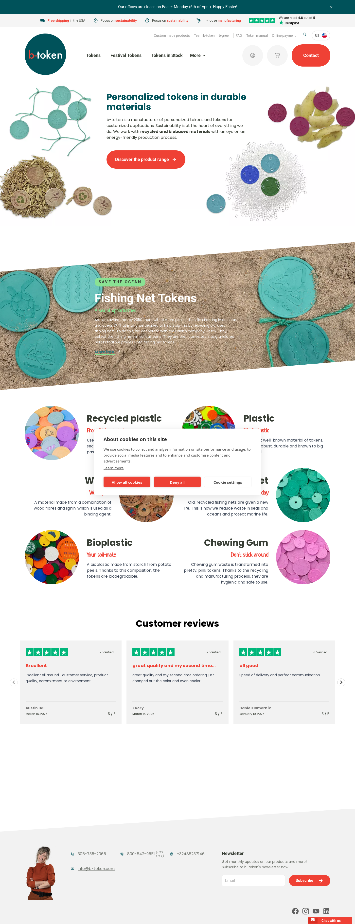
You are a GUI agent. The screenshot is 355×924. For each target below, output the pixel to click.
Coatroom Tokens (138, 833)
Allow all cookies (127, 482)
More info (108, 352)
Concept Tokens (136, 849)
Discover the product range (146, 159)
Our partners (177, 892)
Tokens (93, 55)
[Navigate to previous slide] (14, 682)
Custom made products (172, 35)
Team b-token (204, 35)
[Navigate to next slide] (341, 682)
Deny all (177, 482)
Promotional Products (181, 836)
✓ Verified (106, 652)
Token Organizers (87, 849)
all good (248, 665)
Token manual (257, 35)
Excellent (36, 665)
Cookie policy (209, 913)
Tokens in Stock (167, 55)
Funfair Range (84, 833)
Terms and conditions (151, 913)
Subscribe (310, 820)
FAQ (239, 35)
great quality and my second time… (174, 665)
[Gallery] (177, 682)
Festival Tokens (126, 55)
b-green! (225, 35)
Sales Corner (181, 849)
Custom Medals (86, 859)
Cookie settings (227, 482)
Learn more (114, 467)
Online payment (284, 35)
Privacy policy (183, 913)
